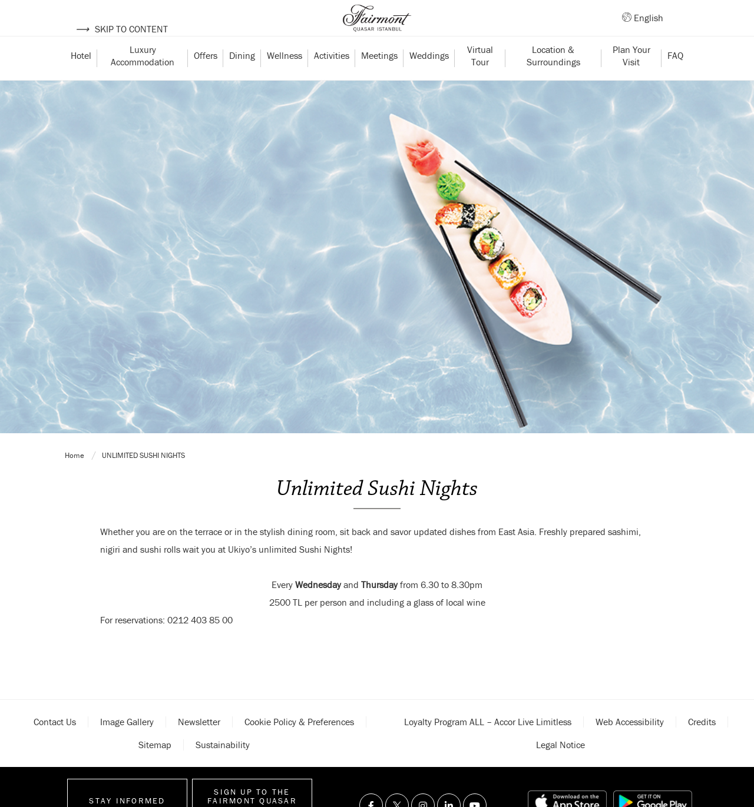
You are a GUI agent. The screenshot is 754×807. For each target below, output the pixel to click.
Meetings (379, 78)
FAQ (675, 78)
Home (75, 753)
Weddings (429, 78)
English (648, 29)
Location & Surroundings (553, 78)
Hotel (81, 78)
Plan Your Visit (633, 78)
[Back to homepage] (377, 29)
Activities (331, 78)
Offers (205, 78)
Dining (242, 78)
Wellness (284, 78)
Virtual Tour (481, 78)
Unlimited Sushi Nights (143, 753)
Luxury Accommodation (142, 78)
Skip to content (121, 29)
